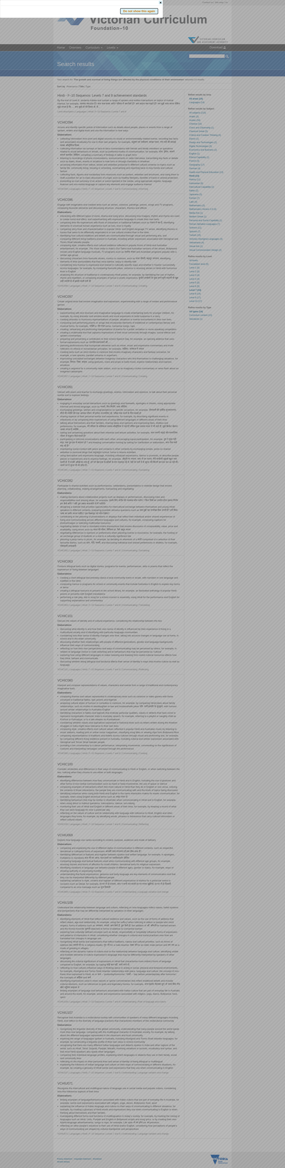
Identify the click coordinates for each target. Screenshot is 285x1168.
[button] (221, 54)
